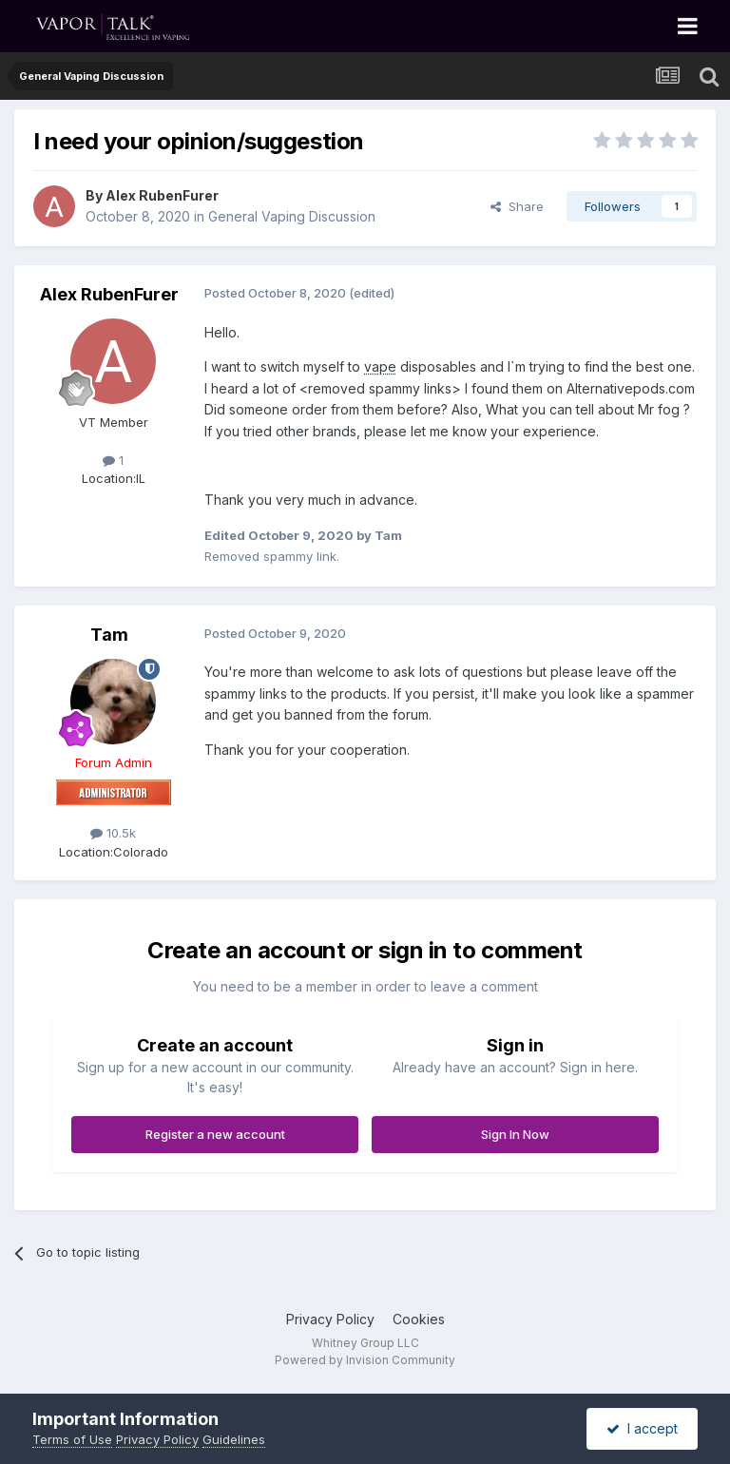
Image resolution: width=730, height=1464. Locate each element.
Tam (109, 635)
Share (517, 206)
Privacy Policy (330, 1319)
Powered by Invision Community (365, 1360)
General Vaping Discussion (291, 216)
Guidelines (233, 1439)
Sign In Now (515, 1134)
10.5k (113, 832)
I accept (642, 1428)
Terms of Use (72, 1439)
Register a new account (215, 1134)
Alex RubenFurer (162, 195)
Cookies (419, 1319)
